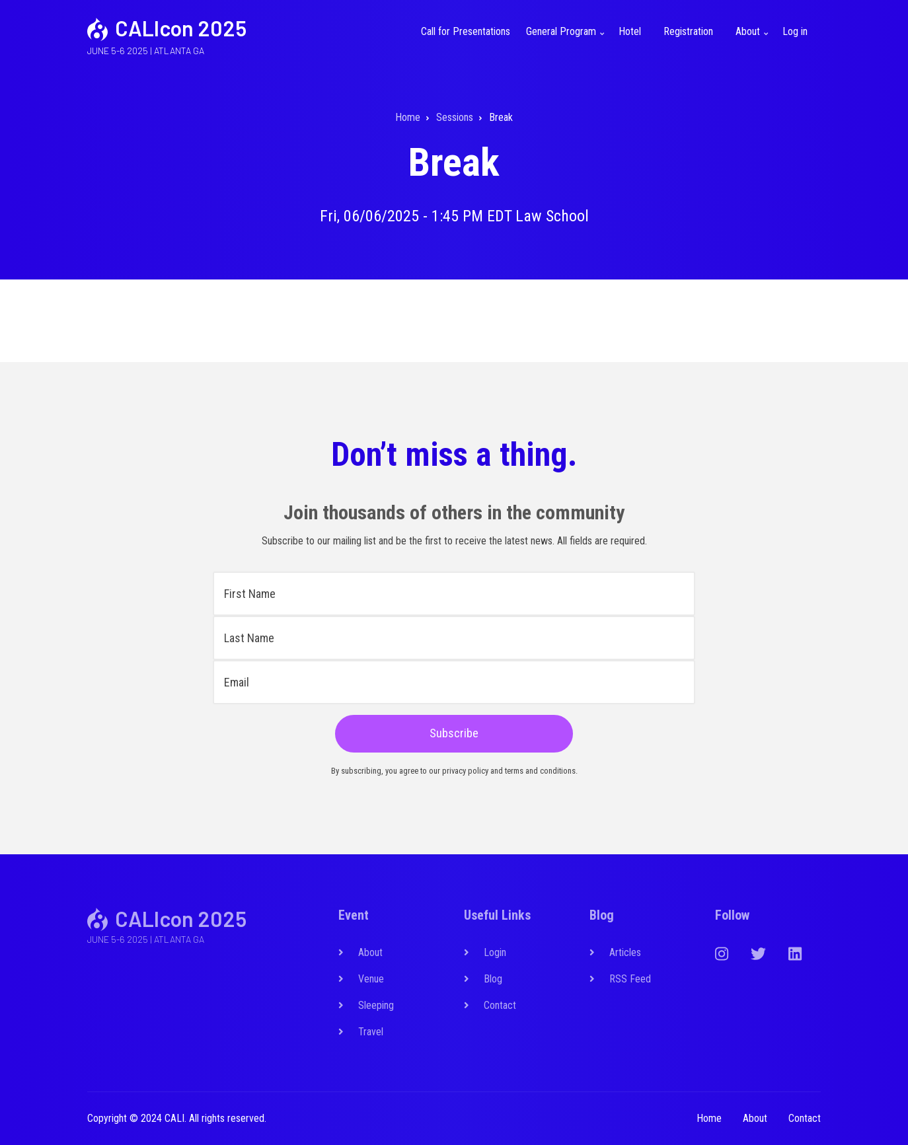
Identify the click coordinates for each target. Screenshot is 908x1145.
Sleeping (376, 1005)
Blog (493, 979)
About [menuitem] (753, 39)
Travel (370, 1031)
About (370, 952)
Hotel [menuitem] (630, 31)
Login (495, 952)
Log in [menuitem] (795, 31)
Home (709, 1118)
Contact (500, 1005)
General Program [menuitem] (566, 39)
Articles (625, 952)
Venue (371, 979)
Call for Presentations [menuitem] (465, 31)
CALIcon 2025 (180, 27)
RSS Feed (630, 979)
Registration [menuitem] (688, 31)
